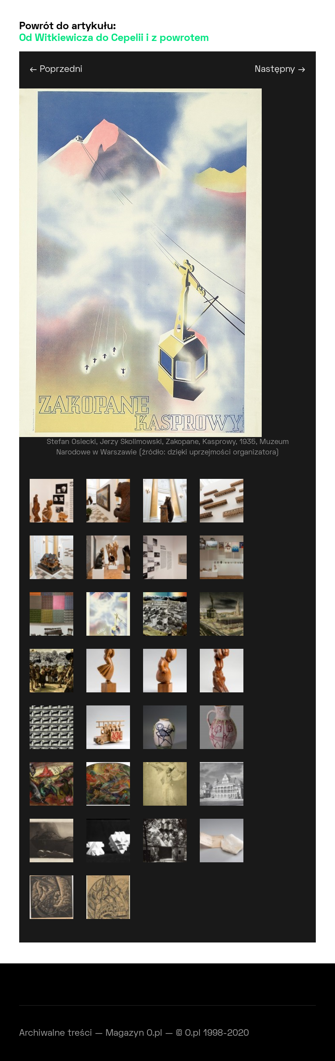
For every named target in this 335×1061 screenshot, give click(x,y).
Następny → (280, 69)
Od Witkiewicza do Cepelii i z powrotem (114, 38)
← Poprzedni (56, 69)
